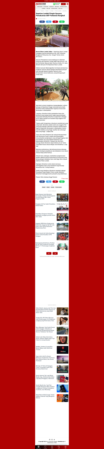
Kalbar (48, 187)
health (58, 0)
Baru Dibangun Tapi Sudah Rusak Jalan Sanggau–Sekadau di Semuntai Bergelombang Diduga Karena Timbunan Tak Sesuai (45, 330)
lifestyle (51, 0)
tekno (55, 0)
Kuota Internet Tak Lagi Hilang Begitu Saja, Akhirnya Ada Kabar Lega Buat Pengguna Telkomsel (45, 377)
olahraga (46, 0)
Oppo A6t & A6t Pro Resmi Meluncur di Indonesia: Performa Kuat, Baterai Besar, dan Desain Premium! (45, 358)
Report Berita (64, 178)
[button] (42, 22)
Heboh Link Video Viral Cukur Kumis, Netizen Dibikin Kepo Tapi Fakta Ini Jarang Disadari (45, 338)
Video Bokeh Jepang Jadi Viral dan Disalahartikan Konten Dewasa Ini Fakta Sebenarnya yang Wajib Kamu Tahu (46, 310)
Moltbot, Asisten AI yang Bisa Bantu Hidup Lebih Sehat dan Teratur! (44, 348)
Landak (52, 187)
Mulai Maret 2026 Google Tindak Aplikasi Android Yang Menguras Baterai (45, 396)
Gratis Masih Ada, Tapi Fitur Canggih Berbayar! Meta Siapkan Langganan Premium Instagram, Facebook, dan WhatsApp (45, 387)
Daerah (43, 187)
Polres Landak (58, 187)
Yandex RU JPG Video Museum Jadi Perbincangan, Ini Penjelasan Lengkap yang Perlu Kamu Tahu (45, 319)
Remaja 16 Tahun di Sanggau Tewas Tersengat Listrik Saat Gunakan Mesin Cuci (44, 367)
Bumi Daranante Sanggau (51, 441)
